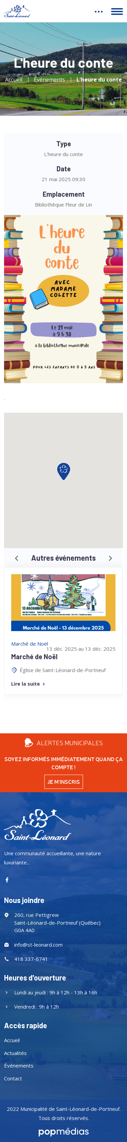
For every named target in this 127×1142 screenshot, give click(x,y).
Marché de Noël (34, 656)
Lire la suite (28, 684)
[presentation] (17, 558)
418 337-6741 (31, 958)
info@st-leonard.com (38, 944)
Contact (13, 1078)
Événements (49, 79)
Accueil (13, 79)
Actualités (15, 1053)
